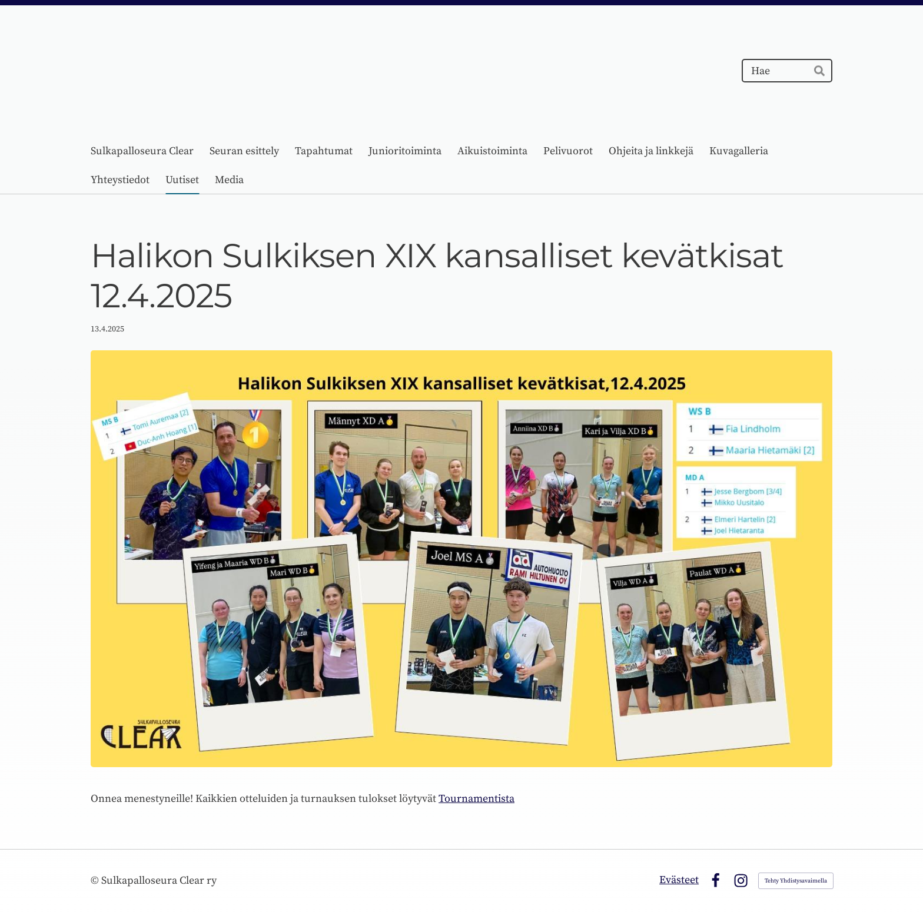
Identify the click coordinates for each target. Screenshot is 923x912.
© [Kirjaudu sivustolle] (96, 880)
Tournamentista (476, 798)
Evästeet (679, 880)
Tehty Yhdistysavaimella (796, 880)
